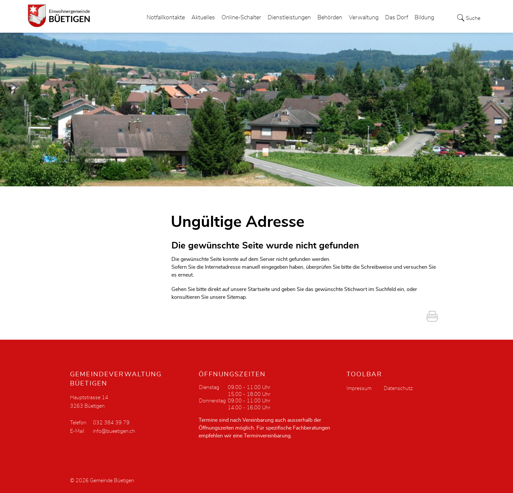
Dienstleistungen (289, 18)
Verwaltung (364, 18)
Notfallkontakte (166, 18)
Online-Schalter (241, 18)
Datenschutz (398, 388)
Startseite (259, 289)
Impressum (359, 388)
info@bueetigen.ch (114, 431)
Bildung (424, 18)
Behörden (329, 18)
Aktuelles (203, 18)
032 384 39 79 (111, 422)
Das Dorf (396, 18)
